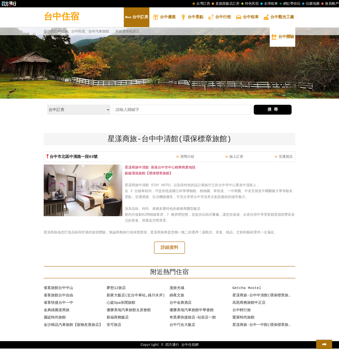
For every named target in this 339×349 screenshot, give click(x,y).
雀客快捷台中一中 (58, 303)
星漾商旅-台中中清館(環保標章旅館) (262, 296)
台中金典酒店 (181, 303)
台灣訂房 (200, 3)
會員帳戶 (329, 3)
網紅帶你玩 (289, 3)
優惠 (164, 18)
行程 (219, 18)
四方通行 (172, 345)
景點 (191, 18)
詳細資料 (169, 248)
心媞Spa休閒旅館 (121, 303)
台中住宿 (61, 17)
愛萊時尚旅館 (243, 318)
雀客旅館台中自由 (58, 296)
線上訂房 (236, 156)
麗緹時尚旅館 (55, 318)
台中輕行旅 (241, 310)
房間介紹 (187, 156)
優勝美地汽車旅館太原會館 (129, 310)
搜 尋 (273, 109)
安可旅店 (114, 325)
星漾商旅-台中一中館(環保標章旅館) (262, 325)
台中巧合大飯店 (182, 325)
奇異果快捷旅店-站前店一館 (193, 318)
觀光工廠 (278, 18)
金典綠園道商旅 (57, 310)
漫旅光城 (177, 288)
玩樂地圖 (310, 3)
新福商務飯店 (118, 318)
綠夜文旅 (177, 296)
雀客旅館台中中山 (58, 288)
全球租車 (268, 3)
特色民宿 (249, 3)
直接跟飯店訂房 (225, 3)
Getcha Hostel (246, 288)
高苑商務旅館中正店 (249, 303)
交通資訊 (286, 156)
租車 (247, 18)
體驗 (282, 37)
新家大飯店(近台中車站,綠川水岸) (136, 296)
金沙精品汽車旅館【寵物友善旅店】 (73, 325)
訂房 (136, 18)
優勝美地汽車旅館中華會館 (192, 310)
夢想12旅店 (116, 288)
